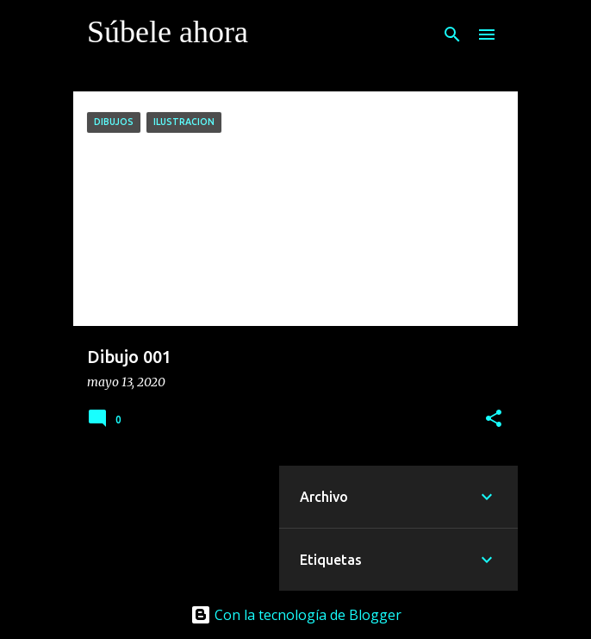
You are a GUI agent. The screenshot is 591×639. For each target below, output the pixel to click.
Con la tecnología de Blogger (295, 614)
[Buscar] (452, 34)
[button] (493, 419)
